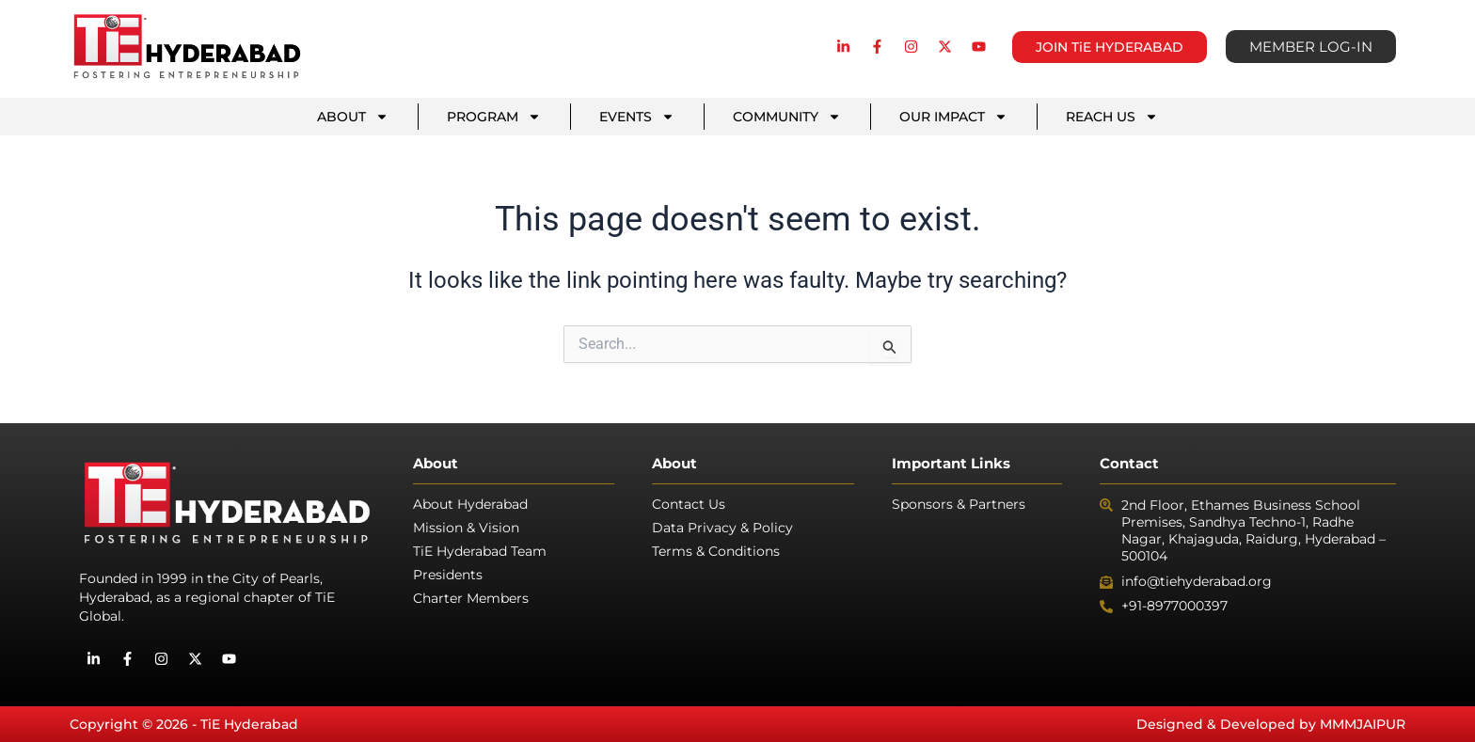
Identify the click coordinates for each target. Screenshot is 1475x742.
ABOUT (353, 117)
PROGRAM (494, 117)
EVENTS (636, 117)
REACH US (1112, 117)
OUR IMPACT (953, 117)
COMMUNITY (787, 117)
